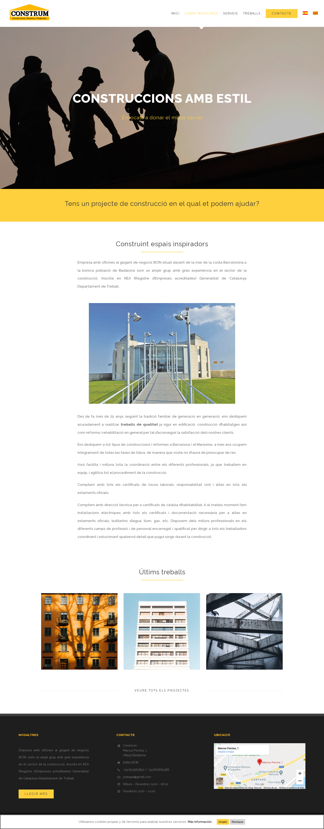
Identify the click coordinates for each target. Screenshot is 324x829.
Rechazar (237, 821)
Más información (200, 822)
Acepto (223, 821)
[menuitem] (178, 13)
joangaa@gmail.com (137, 777)
